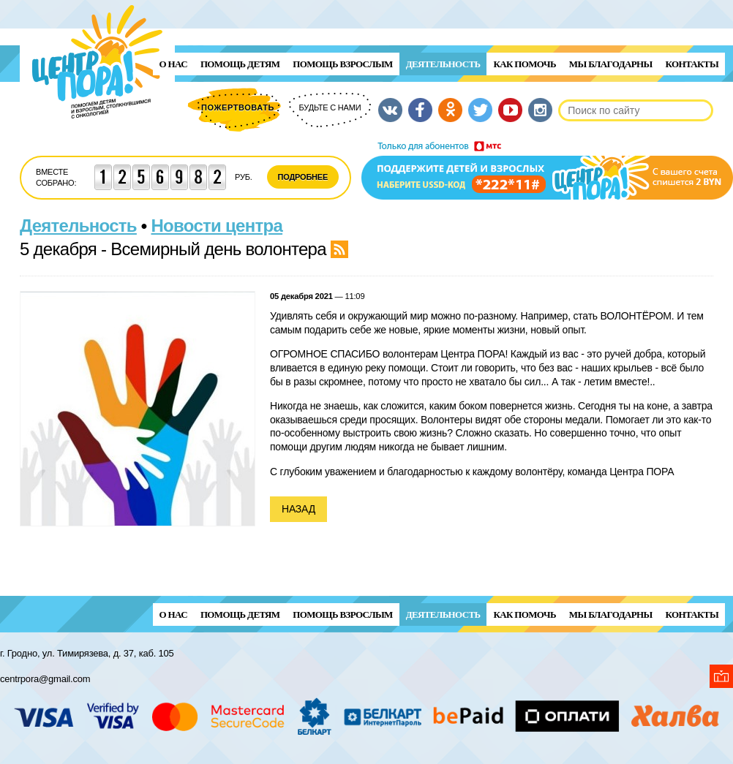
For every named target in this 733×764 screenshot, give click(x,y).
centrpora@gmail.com (45, 678)
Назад (298, 509)
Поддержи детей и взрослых (547, 170)
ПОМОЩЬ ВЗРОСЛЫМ (342, 63)
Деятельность (443, 63)
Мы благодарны (611, 63)
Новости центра (217, 225)
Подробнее (303, 177)
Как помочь (524, 63)
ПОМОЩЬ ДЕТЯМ (239, 63)
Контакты (692, 63)
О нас (173, 63)
